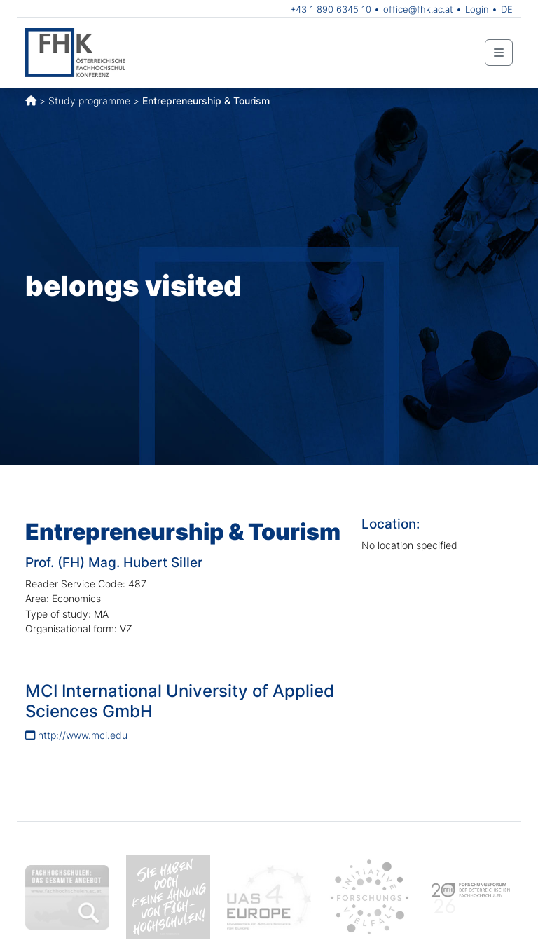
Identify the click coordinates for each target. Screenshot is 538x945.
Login (477, 9)
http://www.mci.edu (76, 735)
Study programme (89, 101)
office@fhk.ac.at (418, 9)
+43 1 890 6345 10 (330, 9)
